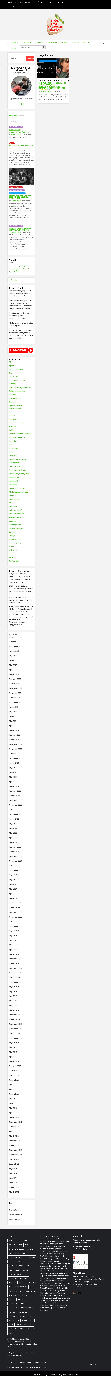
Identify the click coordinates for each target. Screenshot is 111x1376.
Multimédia (14, 499)
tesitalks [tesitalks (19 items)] (12, 1329)
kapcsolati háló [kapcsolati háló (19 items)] (15, 1291)
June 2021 (13, 884)
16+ (10, 362)
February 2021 (15, 903)
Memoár (12, 495)
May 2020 (13, 945)
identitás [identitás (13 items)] (12, 1283)
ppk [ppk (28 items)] (29, 1316)
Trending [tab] (13, 121)
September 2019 (15, 982)
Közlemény (13, 484)
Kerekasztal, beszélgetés (19, 474)
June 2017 (13, 1085)
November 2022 (15, 805)
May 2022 (13, 833)
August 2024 (14, 707)
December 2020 (15, 912)
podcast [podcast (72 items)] (12, 1316)
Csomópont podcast (17, 380)
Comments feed (15, 1215)
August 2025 (14, 651)
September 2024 (15, 702)
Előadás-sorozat (16, 127)
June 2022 (13, 828)
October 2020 (14, 921)
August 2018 (14, 1043)
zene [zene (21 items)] (34, 1329)
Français (12, 426)
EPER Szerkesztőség (17, 586)
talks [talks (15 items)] (11, 1325)
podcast (12, 521)
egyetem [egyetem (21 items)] (30, 1249)
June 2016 (13, 1103)
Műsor (76, 43)
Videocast (13, 550)
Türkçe (12, 535)
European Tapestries (17, 412)
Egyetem (27, 43)
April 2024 (13, 725)
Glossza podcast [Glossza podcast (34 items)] (15, 1274)
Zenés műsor (14, 561)
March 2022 (14, 842)
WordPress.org (15, 1219)
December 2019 (15, 968)
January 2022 (14, 851)
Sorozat (12, 532)
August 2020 (14, 931)
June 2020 (13, 940)
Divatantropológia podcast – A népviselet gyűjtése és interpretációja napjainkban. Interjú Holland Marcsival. (20, 304)
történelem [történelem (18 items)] (24, 1329)
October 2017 (14, 1075)
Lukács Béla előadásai (19, 132)
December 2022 (15, 800)
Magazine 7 (63, 1374)
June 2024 (13, 716)
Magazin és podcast (17, 488)
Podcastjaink (12, 7)
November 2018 (15, 1029)
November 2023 (15, 749)
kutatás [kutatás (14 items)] (12, 1299)
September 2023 (15, 758)
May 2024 (13, 721)
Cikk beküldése (50, 2)
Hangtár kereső (30, 2)
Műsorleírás (14, 506)
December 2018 (15, 1024)
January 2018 (14, 1070)
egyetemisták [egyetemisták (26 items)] (14, 1253)
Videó (11, 546)
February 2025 (15, 679)
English (20, 2)
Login (21, 7)
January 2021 (14, 907)
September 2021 (15, 870)
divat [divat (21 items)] (27, 1245)
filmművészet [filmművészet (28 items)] (14, 1270)
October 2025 (14, 642)
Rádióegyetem (14, 130)
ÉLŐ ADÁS (13, 280)
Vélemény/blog (15, 543)
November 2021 (15, 861)
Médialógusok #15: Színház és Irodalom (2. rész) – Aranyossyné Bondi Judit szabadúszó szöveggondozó (52, 86)
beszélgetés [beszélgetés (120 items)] (24, 1241)
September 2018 (15, 1038)
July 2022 (13, 823)
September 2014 (15, 1164)
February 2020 (15, 959)
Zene (86, 43)
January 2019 (14, 1019)
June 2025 (13, 660)
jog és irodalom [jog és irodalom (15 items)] (20, 1287)
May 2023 (13, 777)
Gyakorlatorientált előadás (20, 433)
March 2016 (14, 1117)
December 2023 (15, 744)
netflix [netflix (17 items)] (12, 1312)
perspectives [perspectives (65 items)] (22, 1312)
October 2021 (14, 865)
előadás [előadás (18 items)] (12, 1262)
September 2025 (15, 646)
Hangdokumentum (17, 437)
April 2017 (13, 1089)
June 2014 (13, 1178)
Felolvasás (13, 419)
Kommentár (14, 481)
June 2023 (13, 772)
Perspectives (52, 43)
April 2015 (13, 1131)
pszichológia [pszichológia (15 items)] (14, 1320)
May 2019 (13, 1001)
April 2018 (13, 1057)
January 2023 (14, 795)
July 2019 (13, 991)
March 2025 (14, 674)
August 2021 (14, 875)
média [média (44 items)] (20, 1299)
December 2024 (15, 688)
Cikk (10, 373)
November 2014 (15, 1154)
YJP (10, 554)
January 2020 (14, 963)
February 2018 (15, 1066)
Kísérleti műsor (15, 477)
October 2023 (14, 753)
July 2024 (13, 711)
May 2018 (13, 1052)
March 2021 (14, 898)
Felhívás (12, 415)
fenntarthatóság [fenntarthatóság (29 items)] (16, 1266)
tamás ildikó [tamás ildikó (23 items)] (21, 1325)
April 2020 (13, 949)
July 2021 (13, 879)
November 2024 (15, 693)
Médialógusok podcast (48, 61)
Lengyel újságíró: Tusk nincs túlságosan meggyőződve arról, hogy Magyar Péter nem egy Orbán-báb (21, 334)
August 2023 (14, 763)
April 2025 (13, 669)
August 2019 (14, 987)
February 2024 (15, 735)
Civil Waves (64, 43)
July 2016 (13, 1098)
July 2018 (13, 1047)
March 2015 (14, 1136)
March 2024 (14, 730)
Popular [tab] (13, 115)
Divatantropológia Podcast (20, 387)
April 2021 (13, 893)
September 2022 (15, 814)
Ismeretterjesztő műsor (18, 470)
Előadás (12, 395)
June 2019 (13, 996)
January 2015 (14, 1145)
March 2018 (14, 1061)
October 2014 (14, 1159)
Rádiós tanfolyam (16, 528)
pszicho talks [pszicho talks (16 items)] (27, 1320)
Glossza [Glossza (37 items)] (26, 1270)
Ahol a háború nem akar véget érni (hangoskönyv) (21, 324)
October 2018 (14, 1033)
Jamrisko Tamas (46, 92)
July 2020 (13, 935)
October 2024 (14, 697)
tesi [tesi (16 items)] (30, 1325)
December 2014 (15, 1150)
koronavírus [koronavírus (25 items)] (14, 1295)
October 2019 (14, 977)
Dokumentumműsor (16, 190)
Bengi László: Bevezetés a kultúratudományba (20, 229)
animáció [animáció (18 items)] (12, 1241)
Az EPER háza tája (16, 187)
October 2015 (14, 1126)
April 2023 (13, 781)
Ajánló (11, 365)
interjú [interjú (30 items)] (22, 1283)
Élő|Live (40, 2)
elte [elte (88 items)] (24, 1253)
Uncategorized (15, 539)
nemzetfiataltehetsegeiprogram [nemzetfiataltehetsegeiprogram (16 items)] (22, 1308)
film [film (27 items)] (28, 1266)
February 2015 (15, 1140)
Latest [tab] (21, 115)
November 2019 (15, 973)
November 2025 (15, 637)
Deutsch (12, 384)
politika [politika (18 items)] (22, 1316)
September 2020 (15, 926)
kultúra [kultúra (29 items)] (25, 1295)
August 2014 (14, 1168)
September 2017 (15, 1080)
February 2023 (15, 791)
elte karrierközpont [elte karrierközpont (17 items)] (17, 1257)
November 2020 (15, 917)
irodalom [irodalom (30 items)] (32, 1283)
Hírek (15, 43)
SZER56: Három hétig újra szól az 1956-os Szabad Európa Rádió (20, 197)
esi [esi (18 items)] (19, 1262)
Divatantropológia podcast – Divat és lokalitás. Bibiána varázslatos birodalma (20, 293)
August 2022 (14, 819)
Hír (10, 444)
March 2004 (14, 1192)
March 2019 (14, 1010)
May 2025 (13, 665)
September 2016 (15, 1094)
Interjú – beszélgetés (17, 459)
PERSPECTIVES (15, 517)
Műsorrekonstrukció (17, 193)
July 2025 (13, 656)
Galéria (12, 430)
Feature (39, 43)
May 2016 (13, 1108)
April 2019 (13, 1005)
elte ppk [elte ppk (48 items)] (32, 1257)
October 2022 (14, 809)
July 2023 (13, 767)
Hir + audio (13, 448)
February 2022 (15, 847)
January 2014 (14, 1187)
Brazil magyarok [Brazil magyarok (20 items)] (15, 1245)
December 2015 (15, 1122)
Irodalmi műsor (15, 466)
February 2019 (15, 1015)
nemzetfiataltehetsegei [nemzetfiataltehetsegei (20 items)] (18, 1304)
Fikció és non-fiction (17, 423)
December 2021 (15, 856)
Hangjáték (13, 441)
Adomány (61, 2)
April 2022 (13, 837)
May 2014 (13, 1182)
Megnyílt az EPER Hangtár (21, 146)
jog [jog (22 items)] (10, 1287)
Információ (13, 455)
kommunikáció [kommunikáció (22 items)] (30, 1291)
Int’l (15, 48)
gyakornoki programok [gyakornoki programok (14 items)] (18, 1278)
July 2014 (13, 1173)
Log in (11, 1205)
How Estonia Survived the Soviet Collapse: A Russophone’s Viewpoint (19, 315)
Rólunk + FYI (11, 2)
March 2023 (14, 786)
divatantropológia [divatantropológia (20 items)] (16, 1249)
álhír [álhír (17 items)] (11, 1333)
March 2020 (14, 954)
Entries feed (14, 1210)
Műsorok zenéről (16, 510)
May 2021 (13, 889)
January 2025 (14, 684)
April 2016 (13, 1112)
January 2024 (14, 739)
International (14, 463)
